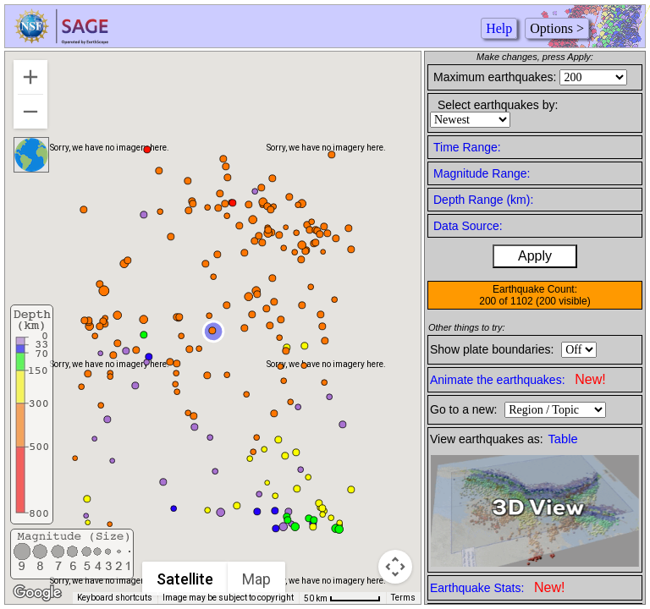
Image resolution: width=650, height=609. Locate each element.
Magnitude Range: (481, 173)
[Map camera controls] (395, 567)
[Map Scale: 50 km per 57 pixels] (342, 598)
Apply (535, 256)
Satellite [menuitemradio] (185, 579)
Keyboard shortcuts (114, 597)
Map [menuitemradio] (256, 579)
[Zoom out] (30, 112)
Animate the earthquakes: (518, 379)
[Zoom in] (30, 77)
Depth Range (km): (483, 199)
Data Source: (468, 226)
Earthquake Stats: (497, 587)
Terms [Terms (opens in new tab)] (403, 597)
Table (563, 439)
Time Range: (467, 147)
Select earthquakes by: (498, 105)
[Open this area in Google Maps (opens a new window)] (37, 593)
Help (499, 28)
